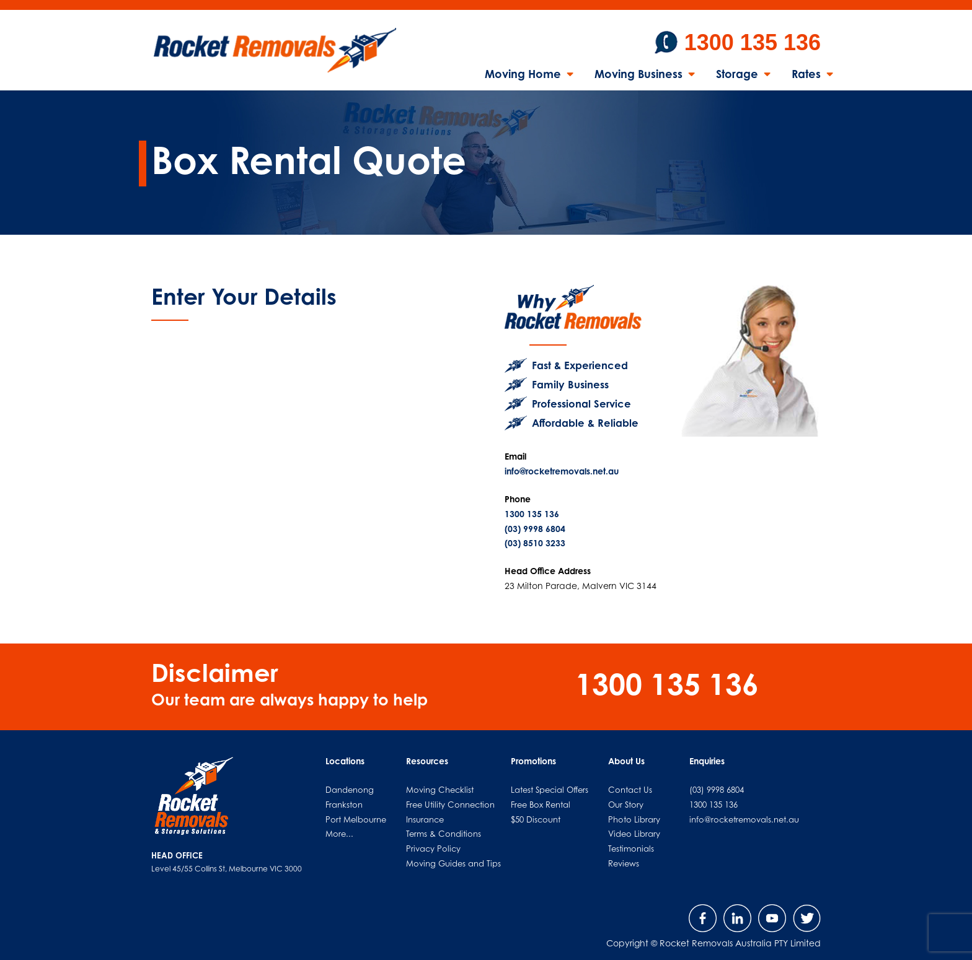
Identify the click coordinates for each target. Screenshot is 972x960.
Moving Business (638, 75)
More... (339, 834)
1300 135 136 (752, 42)
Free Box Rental (540, 804)
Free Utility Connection (450, 804)
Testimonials (631, 848)
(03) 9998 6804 (535, 528)
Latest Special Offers (549, 790)
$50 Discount (535, 819)
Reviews (623, 863)
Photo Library (634, 819)
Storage (737, 75)
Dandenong (349, 790)
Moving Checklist (440, 790)
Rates (806, 75)
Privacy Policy (433, 848)
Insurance (425, 819)
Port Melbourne (355, 819)
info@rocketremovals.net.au (562, 471)
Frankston (344, 804)
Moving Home (523, 75)
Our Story (625, 804)
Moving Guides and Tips (453, 863)
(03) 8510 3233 (535, 543)
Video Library (634, 834)
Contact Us (630, 790)
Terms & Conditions (443, 834)
